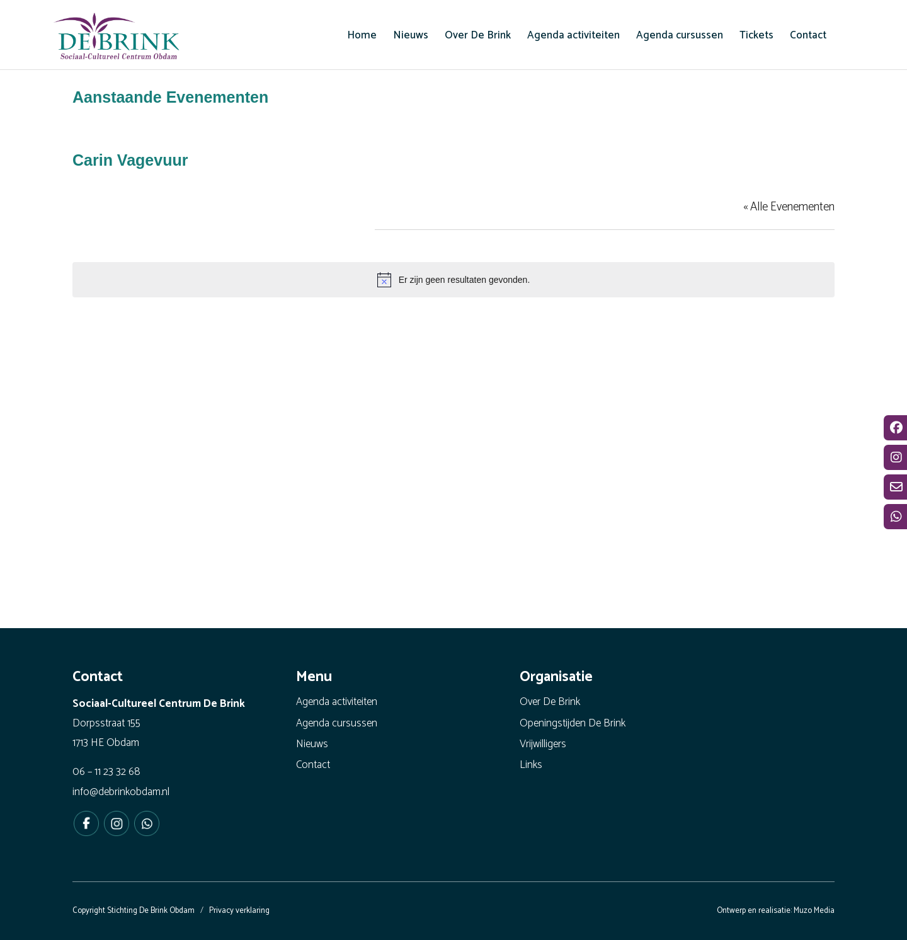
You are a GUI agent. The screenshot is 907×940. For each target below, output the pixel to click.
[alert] (453, 279)
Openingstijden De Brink (572, 723)
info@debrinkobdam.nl (120, 792)
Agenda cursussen (336, 723)
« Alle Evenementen (789, 207)
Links (531, 765)
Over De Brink (550, 702)
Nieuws (312, 744)
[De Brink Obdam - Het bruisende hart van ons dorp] (117, 37)
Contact (313, 765)
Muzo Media (814, 910)
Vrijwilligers (543, 744)
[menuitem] (362, 35)
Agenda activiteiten (336, 702)
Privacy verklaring (239, 910)
